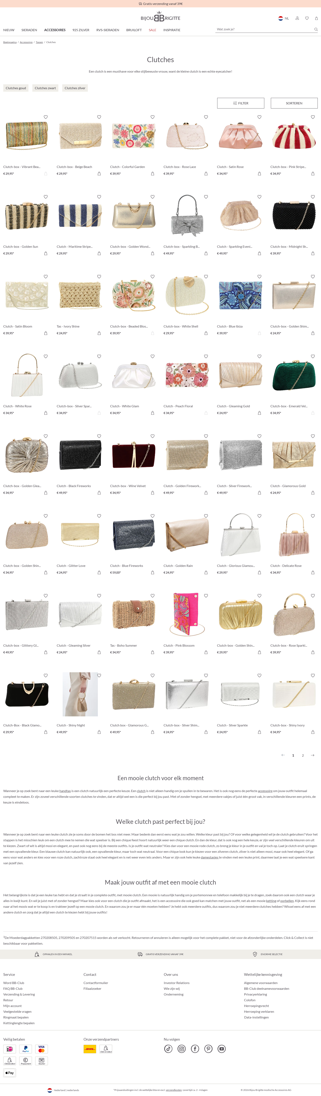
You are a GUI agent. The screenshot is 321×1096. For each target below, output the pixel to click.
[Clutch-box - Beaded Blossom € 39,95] (133, 305)
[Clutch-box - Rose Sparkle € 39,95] (294, 624)
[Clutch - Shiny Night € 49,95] (80, 704)
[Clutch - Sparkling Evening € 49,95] (240, 225)
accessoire (265, 791)
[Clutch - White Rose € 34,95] (27, 385)
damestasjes (210, 857)
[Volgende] (312, 755)
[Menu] (240, 103)
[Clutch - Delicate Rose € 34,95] (294, 545)
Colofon (249, 1000)
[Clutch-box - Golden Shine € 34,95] (27, 545)
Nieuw (8, 30)
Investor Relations (177, 983)
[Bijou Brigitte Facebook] (195, 1049)
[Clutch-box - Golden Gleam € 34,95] (27, 465)
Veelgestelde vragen (17, 1011)
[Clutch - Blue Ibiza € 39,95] (240, 305)
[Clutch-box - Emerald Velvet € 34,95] (294, 385)
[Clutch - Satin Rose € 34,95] (240, 146)
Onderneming (173, 994)
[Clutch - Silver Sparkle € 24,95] (240, 704)
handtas (65, 791)
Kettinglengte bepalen (19, 1023)
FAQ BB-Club (13, 988)
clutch (141, 791)
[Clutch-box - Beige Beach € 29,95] (80, 146)
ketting (271, 901)
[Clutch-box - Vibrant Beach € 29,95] (27, 146)
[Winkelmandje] (316, 18)
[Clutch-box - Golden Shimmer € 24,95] (294, 305)
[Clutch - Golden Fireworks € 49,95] (187, 465)
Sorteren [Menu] (294, 103)
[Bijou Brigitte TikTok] (168, 1049)
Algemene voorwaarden (261, 983)
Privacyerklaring (255, 994)
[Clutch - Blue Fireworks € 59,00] (133, 545)
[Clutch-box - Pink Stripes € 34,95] (294, 146)
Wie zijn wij (172, 988)
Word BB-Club (13, 983)
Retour (8, 1000)
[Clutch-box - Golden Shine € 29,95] (240, 624)
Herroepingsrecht (256, 1006)
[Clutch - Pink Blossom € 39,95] (187, 624)
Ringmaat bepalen (16, 1017)
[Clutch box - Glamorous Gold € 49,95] (133, 704)
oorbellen (287, 901)
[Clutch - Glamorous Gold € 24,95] (294, 465)
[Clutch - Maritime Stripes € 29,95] (80, 225)
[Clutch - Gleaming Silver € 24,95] (80, 624)
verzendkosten (174, 1089)
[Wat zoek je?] (266, 29)
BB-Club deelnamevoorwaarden (266, 988)
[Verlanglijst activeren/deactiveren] (46, 117)
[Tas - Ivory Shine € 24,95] (80, 305)
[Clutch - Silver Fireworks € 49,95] (240, 465)
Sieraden (29, 30)
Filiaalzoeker (92, 988)
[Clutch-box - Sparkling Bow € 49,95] (187, 225)
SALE (152, 30)
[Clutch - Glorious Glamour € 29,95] (240, 545)
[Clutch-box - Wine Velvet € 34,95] (133, 465)
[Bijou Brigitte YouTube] (221, 1049)
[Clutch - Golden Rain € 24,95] (187, 545)
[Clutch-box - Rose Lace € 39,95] (187, 146)
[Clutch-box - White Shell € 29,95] (187, 305)
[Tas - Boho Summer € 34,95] (133, 624)
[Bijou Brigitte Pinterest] (208, 1049)
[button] (297, 18)
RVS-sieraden (107, 30)
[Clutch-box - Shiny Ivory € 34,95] (294, 704)
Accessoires (54, 30)
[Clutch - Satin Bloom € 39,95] (27, 305)
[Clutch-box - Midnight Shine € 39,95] (294, 225)
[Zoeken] (316, 29)
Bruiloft (134, 30)
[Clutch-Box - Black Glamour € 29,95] (27, 704)
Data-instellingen (256, 1017)
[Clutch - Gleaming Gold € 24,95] (240, 385)
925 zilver (80, 30)
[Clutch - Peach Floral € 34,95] (187, 385)
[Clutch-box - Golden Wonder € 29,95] (133, 225)
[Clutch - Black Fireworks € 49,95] (80, 465)
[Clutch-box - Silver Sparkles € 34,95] (80, 385)
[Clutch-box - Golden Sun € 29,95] (27, 225)
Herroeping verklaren (259, 1011)
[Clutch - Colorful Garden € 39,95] (133, 146)
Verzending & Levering (19, 994)
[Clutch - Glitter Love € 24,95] (80, 545)
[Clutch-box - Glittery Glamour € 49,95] (27, 624)
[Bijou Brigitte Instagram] (181, 1049)
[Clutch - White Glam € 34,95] (133, 385)
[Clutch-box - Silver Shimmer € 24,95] (187, 704)
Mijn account (12, 1006)
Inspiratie (171, 30)
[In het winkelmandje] (99, 173)
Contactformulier (96, 983)
